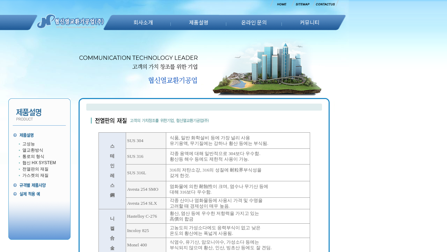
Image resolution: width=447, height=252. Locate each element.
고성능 (28, 143)
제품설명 (198, 22)
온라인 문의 (254, 22)
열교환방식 (32, 150)
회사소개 (143, 22)
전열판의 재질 (35, 169)
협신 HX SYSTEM (39, 162)
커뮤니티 (310, 22)
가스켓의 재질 (35, 175)
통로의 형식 (33, 156)
